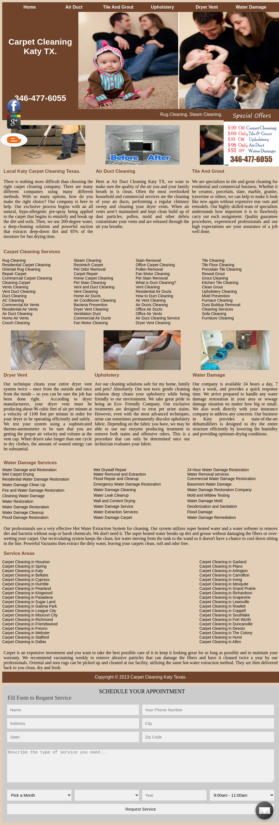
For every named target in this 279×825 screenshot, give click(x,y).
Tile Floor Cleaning (218, 265)
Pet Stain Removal (152, 278)
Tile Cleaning (213, 260)
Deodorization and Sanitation (212, 506)
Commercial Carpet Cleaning (27, 278)
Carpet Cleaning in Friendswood (30, 624)
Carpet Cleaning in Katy (22, 570)
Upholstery (162, 7)
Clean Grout (212, 287)
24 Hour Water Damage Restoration (218, 470)
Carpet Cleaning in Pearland (26, 588)
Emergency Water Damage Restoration (127, 484)
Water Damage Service (113, 506)
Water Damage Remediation (211, 517)
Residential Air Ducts (153, 291)
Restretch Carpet (88, 265)
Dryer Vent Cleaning (91, 309)
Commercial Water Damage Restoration (221, 478)
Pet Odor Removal (89, 269)
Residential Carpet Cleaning (26, 265)
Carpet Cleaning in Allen (220, 641)
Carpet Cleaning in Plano (221, 566)
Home (30, 7)
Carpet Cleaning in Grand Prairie (228, 588)
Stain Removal (148, 260)
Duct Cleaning (14, 296)
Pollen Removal (149, 269)
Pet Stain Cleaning (90, 282)
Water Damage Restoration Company (219, 490)
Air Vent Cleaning (151, 300)
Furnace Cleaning (217, 300)
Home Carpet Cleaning (93, 278)
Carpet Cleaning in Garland (223, 562)
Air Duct (73, 7)
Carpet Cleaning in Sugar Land (28, 602)
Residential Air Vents (20, 309)
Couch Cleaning (16, 323)
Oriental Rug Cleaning (21, 269)
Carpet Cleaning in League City (29, 610)
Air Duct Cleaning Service (158, 318)
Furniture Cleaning (218, 318)
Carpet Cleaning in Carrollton (225, 575)
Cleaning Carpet (16, 282)
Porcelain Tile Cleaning (222, 269)
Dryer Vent (207, 7)
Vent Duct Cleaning (18, 291)
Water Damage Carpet (113, 517)
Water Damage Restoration (25, 507)
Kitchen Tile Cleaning (220, 282)
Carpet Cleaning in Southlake (225, 615)
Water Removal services (208, 474)
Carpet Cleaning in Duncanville (226, 624)
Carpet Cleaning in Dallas (24, 641)
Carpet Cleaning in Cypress (26, 579)
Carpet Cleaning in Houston (26, 562)
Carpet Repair (86, 273)
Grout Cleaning (215, 278)
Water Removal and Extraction (120, 474)
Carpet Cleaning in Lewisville (224, 602)
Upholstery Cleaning (219, 291)
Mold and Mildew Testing (208, 495)
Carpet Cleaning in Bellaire (25, 575)
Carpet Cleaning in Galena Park (29, 606)
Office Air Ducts (149, 309)
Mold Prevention (216, 296)
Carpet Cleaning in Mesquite (224, 584)
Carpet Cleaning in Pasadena (27, 597)
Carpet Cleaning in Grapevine (225, 597)
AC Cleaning (13, 300)
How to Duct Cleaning (154, 296)
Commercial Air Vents (20, 305)
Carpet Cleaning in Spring (24, 566)
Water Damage (251, 7)
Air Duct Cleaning (17, 313)
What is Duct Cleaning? (156, 282)
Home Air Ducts (87, 296)
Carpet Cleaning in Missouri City (30, 615)
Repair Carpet (14, 273)
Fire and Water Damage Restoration (33, 490)
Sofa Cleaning (214, 313)
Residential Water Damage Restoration (35, 479)
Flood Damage (200, 512)
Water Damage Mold (205, 501)
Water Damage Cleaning (115, 490)
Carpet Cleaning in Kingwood (27, 593)
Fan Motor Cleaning (153, 273)
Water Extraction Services (116, 512)
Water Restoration (17, 501)
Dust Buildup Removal (221, 305)
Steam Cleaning (87, 260)
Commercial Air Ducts (92, 318)
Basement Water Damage (209, 484)
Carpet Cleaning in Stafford (25, 637)
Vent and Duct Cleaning (94, 287)
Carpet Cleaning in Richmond (27, 619)
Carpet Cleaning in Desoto (222, 628)
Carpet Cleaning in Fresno (24, 628)
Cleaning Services (217, 309)
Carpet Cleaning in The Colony (226, 633)
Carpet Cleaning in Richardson (226, 593)
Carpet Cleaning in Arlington (224, 570)
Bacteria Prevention (90, 305)
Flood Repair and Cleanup (116, 478)
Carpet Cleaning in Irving (221, 579)
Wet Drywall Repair (110, 470)
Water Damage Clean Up (23, 485)
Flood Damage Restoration (25, 517)
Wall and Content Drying (114, 501)
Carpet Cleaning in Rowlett (223, 606)
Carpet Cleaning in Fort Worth (225, 619)
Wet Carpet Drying (18, 474)
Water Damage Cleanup (23, 512)
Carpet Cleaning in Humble (25, 584)
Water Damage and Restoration (29, 470)
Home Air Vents (15, 318)
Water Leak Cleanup (111, 495)
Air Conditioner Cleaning (95, 300)
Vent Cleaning (148, 287)
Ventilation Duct (87, 313)
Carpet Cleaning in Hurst (221, 637)
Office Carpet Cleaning (155, 265)
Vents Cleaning (15, 287)
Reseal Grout (213, 273)
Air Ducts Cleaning (152, 305)
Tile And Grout (118, 7)
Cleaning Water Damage (23, 496)
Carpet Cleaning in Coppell (223, 610)
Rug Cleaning (14, 260)
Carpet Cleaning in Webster (26, 633)
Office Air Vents (149, 313)
